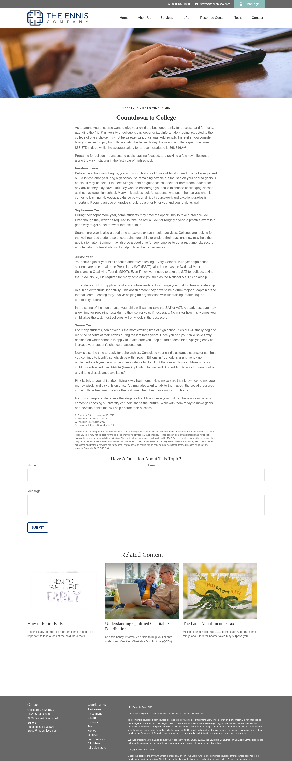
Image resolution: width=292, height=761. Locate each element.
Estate (92, 717)
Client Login (249, 4)
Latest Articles (96, 739)
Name (31, 465)
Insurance (94, 722)
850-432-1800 (178, 4)
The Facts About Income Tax (208, 623)
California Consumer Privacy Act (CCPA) (230, 740)
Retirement (95, 709)
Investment (95, 713)
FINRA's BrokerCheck (194, 756)
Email (152, 465)
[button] (124, 17)
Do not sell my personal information (203, 743)
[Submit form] (37, 527)
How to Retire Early (45, 623)
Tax (90, 726)
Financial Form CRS (142, 707)
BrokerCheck (198, 713)
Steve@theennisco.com (212, 4)
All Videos (94, 743)
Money (92, 730)
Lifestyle (93, 734)
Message (34, 491)
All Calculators (97, 747)
